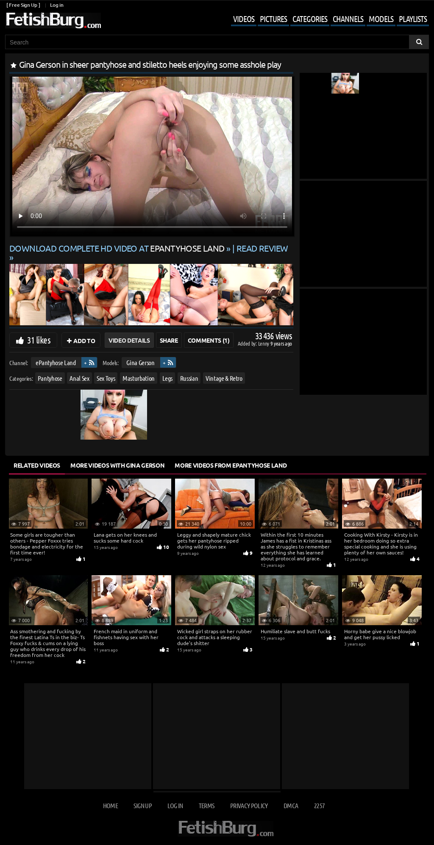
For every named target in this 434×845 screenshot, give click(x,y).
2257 (319, 805)
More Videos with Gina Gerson (117, 465)
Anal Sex (79, 378)
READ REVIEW (262, 248)
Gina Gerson (140, 362)
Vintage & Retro (224, 378)
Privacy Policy (249, 805)
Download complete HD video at (117, 248)
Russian (189, 378)
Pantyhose (50, 378)
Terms (206, 805)
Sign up (142, 805)
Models (381, 19)
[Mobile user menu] (323, 19)
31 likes (38, 339)
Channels (348, 19)
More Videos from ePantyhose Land (231, 465)
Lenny (264, 343)
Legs (167, 378)
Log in (56, 4)
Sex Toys (106, 378)
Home (110, 805)
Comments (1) (209, 340)
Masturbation (138, 378)
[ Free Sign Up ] (23, 4)
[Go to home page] (53, 20)
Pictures (273, 19)
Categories (309, 19)
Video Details (129, 340)
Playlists (413, 19)
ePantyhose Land (56, 362)
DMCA (291, 805)
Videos (243, 19)
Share (169, 340)
